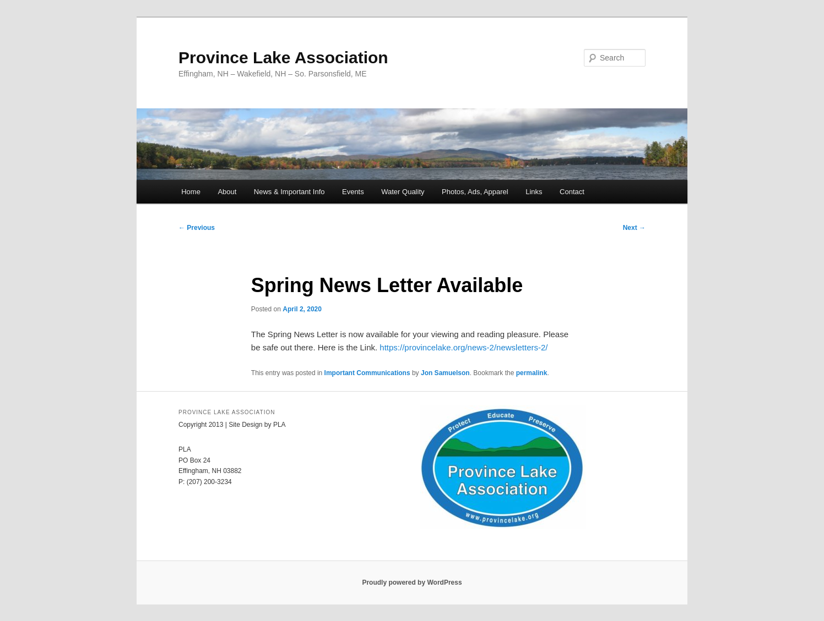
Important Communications (367, 373)
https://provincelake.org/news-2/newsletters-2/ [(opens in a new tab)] (463, 347)
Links (533, 192)
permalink (531, 373)
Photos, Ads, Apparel (475, 192)
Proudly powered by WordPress (412, 582)
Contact (572, 192)
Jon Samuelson (445, 373)
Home (190, 192)
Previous (196, 228)
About (227, 192)
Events (353, 192)
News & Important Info (289, 192)
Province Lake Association (283, 57)
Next (634, 228)
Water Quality (402, 192)
